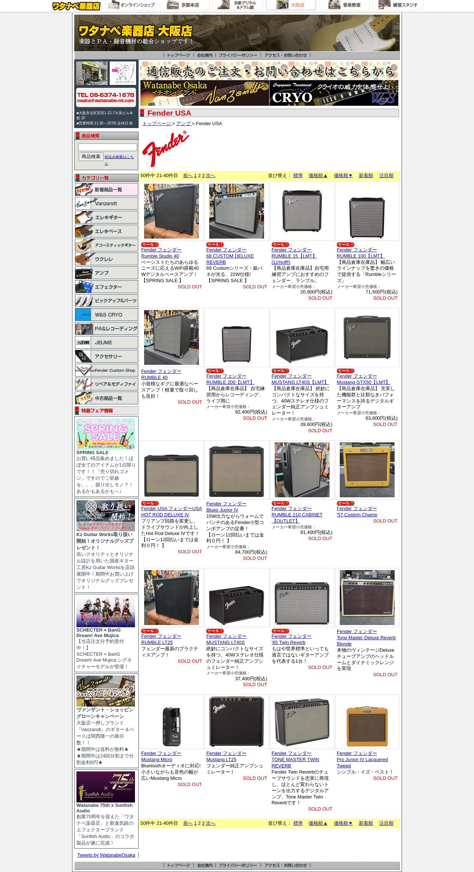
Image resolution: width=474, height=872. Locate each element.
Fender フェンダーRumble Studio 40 (161, 253)
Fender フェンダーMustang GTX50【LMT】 (364, 379)
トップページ (157, 123)
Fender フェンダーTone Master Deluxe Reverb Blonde (366, 638)
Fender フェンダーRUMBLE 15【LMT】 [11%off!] (294, 256)
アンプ (184, 123)
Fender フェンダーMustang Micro (161, 756)
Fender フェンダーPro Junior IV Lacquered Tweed (362, 759)
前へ (188, 175)
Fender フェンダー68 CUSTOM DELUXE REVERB (230, 256)
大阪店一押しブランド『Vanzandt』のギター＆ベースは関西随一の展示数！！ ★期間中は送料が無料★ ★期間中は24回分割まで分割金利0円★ (105, 733)
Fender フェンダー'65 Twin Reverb (292, 639)
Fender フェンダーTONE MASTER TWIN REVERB (295, 759)
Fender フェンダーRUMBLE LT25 (161, 639)
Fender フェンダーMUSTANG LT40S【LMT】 (300, 379)
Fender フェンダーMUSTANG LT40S (226, 639)
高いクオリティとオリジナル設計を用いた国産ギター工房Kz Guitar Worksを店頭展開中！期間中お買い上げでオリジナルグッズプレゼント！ (105, 558)
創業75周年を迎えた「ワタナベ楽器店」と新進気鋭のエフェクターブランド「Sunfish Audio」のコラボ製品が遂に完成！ (105, 822)
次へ (210, 175)
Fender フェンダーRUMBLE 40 (161, 374)
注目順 (386, 175)
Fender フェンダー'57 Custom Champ (357, 511)
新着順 (366, 175)
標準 (298, 175)
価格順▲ (318, 175)
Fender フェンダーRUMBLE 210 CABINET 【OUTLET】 (297, 515)
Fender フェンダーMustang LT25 (226, 756)
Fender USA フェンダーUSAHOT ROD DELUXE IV (171, 511)
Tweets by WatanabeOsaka (106, 855)
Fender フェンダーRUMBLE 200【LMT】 (230, 379)
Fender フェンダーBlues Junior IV (226, 507)
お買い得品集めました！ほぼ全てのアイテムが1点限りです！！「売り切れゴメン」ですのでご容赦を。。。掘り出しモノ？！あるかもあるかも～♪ (106, 469)
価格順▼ (343, 175)
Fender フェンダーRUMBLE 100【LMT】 (361, 253)
